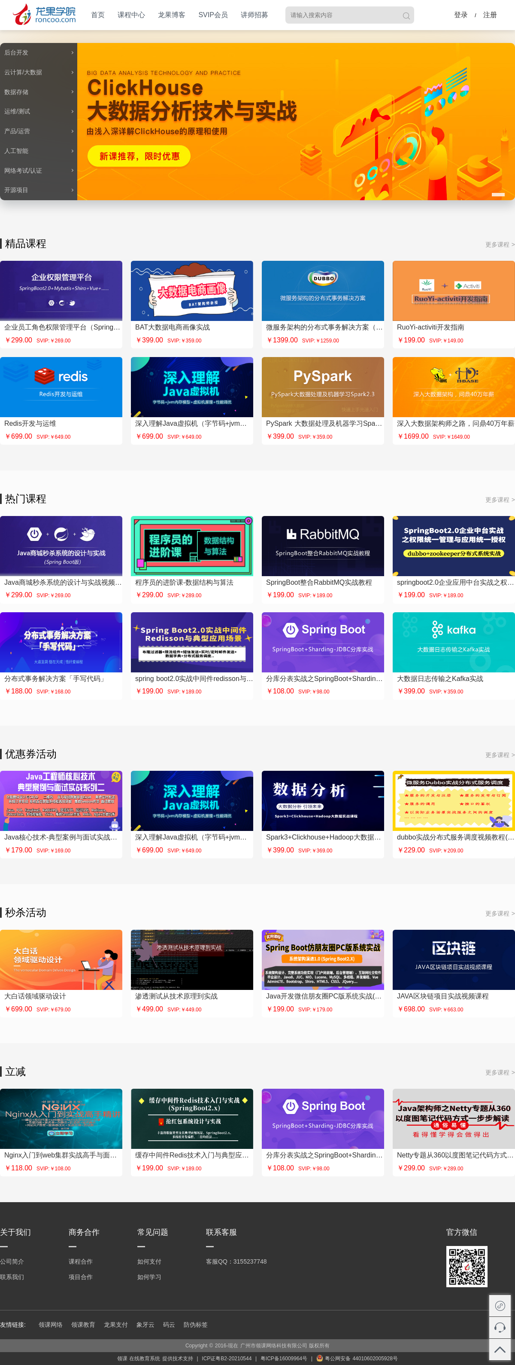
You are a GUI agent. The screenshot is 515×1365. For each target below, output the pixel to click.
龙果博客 (171, 14)
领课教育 (83, 1324)
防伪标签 (196, 1324)
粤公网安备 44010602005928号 (357, 1359)
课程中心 (131, 14)
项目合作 (81, 1276)
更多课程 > (500, 244)
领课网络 (51, 1324)
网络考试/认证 (23, 170)
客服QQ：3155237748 (236, 1261)
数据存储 (16, 92)
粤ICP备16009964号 (284, 1359)
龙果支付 (116, 1324)
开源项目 (16, 189)
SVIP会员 (212, 14)
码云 (169, 1324)
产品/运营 (17, 131)
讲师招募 (254, 14)
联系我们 (12, 1276)
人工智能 (16, 150)
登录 (461, 14)
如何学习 (149, 1276)
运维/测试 (17, 111)
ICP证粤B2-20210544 (226, 1359)
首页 (98, 14)
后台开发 (16, 52)
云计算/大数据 (23, 72)
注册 (490, 14)
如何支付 (149, 1261)
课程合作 (81, 1261)
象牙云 (145, 1324)
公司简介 (12, 1261)
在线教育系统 (144, 1359)
